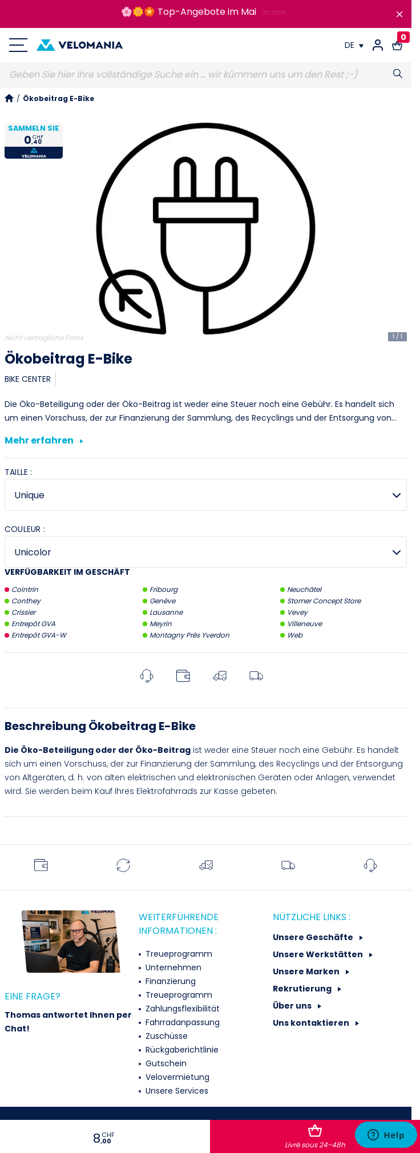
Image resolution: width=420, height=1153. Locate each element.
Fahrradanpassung (181, 1022)
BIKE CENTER (28, 379)
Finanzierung (169, 981)
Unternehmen (172, 967)
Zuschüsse (165, 1036)
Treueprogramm (177, 954)
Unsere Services (175, 1090)
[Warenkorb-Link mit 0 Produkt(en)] (397, 45)
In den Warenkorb (315, 1137)
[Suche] (205, 74)
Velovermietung (176, 1077)
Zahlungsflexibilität (181, 1008)
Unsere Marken (307, 971)
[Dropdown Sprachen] (354, 45)
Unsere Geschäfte (314, 937)
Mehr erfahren (44, 441)
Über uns (293, 1006)
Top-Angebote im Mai (207, 11)
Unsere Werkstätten (319, 954)
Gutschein (165, 1063)
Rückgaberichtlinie (181, 1049)
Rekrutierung (303, 989)
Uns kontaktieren (312, 1023)
